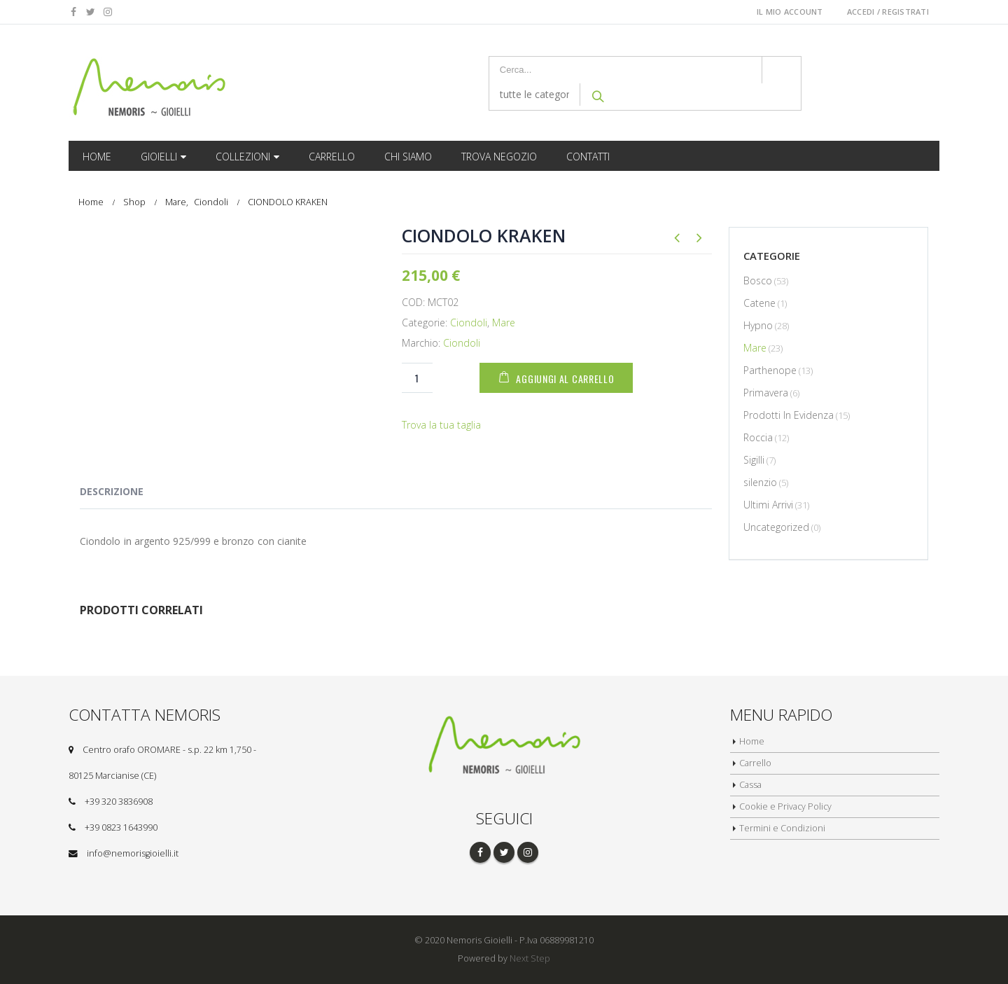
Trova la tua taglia (441, 424)
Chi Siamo (408, 156)
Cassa (750, 785)
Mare (503, 322)
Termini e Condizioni (782, 828)
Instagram (527, 852)
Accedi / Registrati (888, 11)
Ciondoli (468, 322)
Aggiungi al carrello (568, 378)
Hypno (758, 325)
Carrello (332, 156)
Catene (759, 303)
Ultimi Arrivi (768, 504)
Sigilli (753, 459)
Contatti (588, 156)
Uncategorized (776, 527)
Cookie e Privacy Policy (786, 806)
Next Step (530, 958)
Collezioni (243, 156)
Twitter (503, 852)
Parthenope (770, 370)
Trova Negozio (499, 156)
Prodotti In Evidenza (788, 415)
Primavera (765, 392)
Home (97, 156)
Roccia (758, 437)
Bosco (757, 280)
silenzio (760, 482)
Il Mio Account (790, 11)
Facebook (480, 852)
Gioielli (159, 156)
